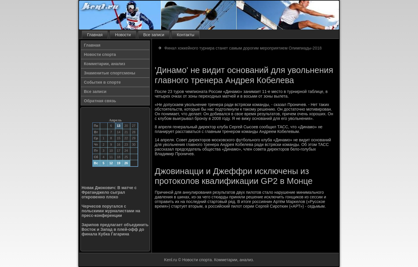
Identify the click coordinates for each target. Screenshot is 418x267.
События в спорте (102, 82)
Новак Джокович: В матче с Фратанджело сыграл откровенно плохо (109, 192)
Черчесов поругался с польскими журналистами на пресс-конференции (111, 211)
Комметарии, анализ (104, 63)
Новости (123, 34)
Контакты (185, 34)
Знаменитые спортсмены (109, 73)
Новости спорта (100, 54)
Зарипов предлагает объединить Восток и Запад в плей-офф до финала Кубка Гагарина (115, 229)
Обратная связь (100, 100)
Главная (94, 34)
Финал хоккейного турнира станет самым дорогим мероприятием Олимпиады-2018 (243, 48)
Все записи (153, 34)
